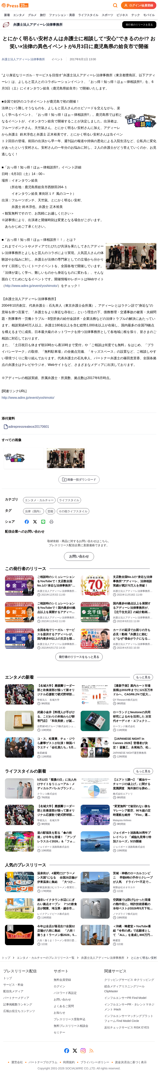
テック (135, 15)
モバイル (149, 15)
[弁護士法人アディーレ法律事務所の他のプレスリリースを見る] (139, 24)
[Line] (43, 522)
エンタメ (19, 15)
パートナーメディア (16, 997)
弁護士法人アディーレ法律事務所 (23, 59)
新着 (7, 15)
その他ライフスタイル (73, 511)
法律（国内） (33, 511)
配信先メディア (13, 991)
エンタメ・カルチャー (39, 500)
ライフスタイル (88, 15)
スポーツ (107, 15)
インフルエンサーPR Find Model (125, 997)
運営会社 (17, 1062)
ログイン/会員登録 (138, 5)
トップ (6, 957)
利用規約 (69, 1062)
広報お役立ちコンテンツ (19, 1011)
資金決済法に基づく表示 (131, 1062)
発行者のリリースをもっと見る (79, 656)
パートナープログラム (43, 1062)
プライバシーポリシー (94, 1062)
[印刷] (51, 522)
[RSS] (91, 1050)
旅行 (43, 15)
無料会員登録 (62, 979)
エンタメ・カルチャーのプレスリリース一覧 (45, 957)
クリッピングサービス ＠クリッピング (129, 979)
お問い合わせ (79, 556)
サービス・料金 (13, 984)
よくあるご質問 (64, 1006)
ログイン (59, 986)
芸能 (50, 511)
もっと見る (143, 677)
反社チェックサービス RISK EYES (126, 1027)
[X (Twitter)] (35, 522)
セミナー (59, 1032)
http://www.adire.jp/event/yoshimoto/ (31, 286)
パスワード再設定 (65, 993)
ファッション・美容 (62, 15)
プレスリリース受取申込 (69, 1019)
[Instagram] (83, 1050)
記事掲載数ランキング (17, 1004)
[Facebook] (27, 522)
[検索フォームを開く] (115, 5)
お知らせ (59, 1012)
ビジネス (122, 15)
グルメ (32, 15)
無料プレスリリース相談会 (71, 1025)
